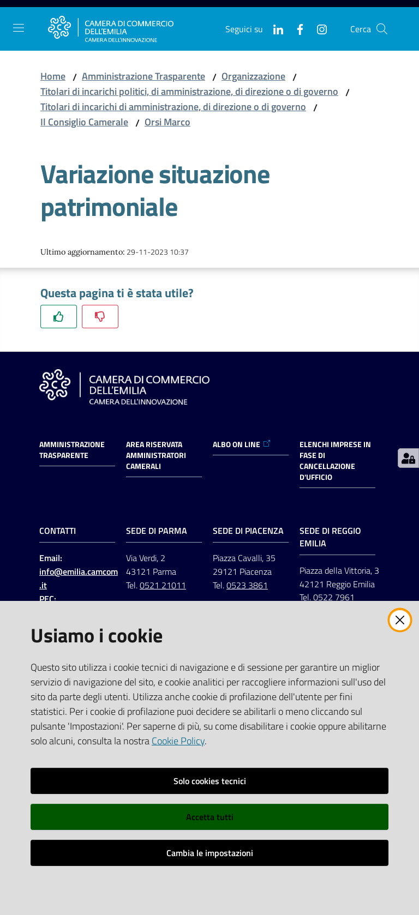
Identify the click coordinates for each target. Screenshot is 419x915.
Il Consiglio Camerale (84, 122)
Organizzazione (253, 76)
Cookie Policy (178, 740)
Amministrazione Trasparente (143, 76)
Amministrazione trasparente (72, 450)
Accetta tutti (210, 816)
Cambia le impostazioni (209, 852)
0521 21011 (163, 585)
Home (52, 76)
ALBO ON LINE (242, 444)
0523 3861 (247, 585)
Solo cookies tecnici (209, 780)
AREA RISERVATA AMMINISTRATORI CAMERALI (156, 455)
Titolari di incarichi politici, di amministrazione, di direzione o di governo (189, 91)
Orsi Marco (167, 122)
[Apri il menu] (18, 27)
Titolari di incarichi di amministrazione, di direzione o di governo (173, 106)
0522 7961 (334, 597)
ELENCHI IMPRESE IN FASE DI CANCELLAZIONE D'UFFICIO (335, 461)
